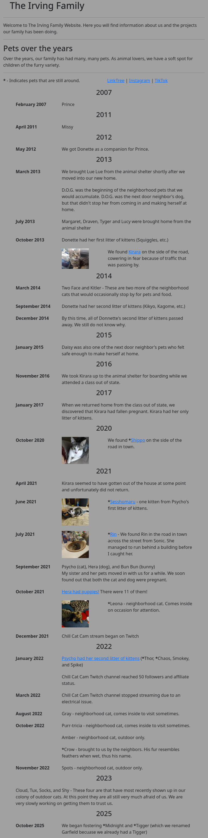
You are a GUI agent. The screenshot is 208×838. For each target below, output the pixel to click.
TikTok (161, 80)
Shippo (138, 440)
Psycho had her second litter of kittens (100, 658)
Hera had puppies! (80, 592)
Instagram (139, 80)
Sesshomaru (122, 502)
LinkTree (115, 80)
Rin (113, 534)
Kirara (135, 252)
